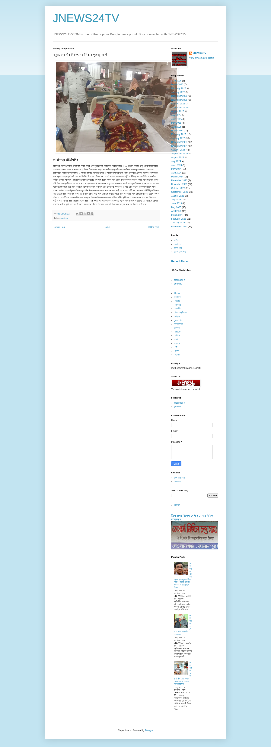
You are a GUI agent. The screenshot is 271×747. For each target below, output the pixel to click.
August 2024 (177, 157)
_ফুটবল (177, 335)
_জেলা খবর (178, 320)
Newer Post (59, 227)
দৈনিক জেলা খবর (180, 251)
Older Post (153, 227)
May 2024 (176, 169)
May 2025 (176, 123)
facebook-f (179, 280)
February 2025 (178, 134)
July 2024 (176, 161)
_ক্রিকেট (177, 331)
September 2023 (179, 192)
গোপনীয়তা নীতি (179, 477)
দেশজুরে (177, 316)
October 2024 (178, 149)
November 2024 (179, 146)
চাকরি (176, 339)
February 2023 (178, 219)
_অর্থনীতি (177, 308)
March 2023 (177, 215)
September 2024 (179, 153)
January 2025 (178, 138)
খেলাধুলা (177, 327)
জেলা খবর (64, 218)
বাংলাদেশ (177, 297)
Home (107, 227)
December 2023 (179, 180)
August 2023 (177, 196)
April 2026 (176, 80)
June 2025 (176, 119)
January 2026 (178, 92)
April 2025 (176, 127)
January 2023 (178, 222)
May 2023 (176, 207)
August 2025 (177, 111)
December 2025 (179, 96)
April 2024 (176, 172)
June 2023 (176, 203)
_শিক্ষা (176, 351)
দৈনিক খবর (178, 248)
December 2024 (179, 142)
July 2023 (176, 199)
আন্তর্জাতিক (178, 324)
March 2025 (177, 130)
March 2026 (177, 84)
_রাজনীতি (177, 305)
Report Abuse (179, 261)
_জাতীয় (177, 301)
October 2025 (178, 103)
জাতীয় (176, 240)
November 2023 (179, 184)
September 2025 (179, 107)
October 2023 (178, 188)
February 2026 (178, 88)
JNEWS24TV (86, 18)
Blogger (149, 730)
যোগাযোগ (177, 481)
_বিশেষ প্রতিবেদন (180, 312)
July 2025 (176, 115)
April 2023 (176, 211)
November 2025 (179, 100)
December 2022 (179, 226)
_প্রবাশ (177, 354)
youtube (178, 283)
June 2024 (176, 165)
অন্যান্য (177, 343)
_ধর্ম (175, 347)
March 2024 (177, 176)
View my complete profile (201, 58)
